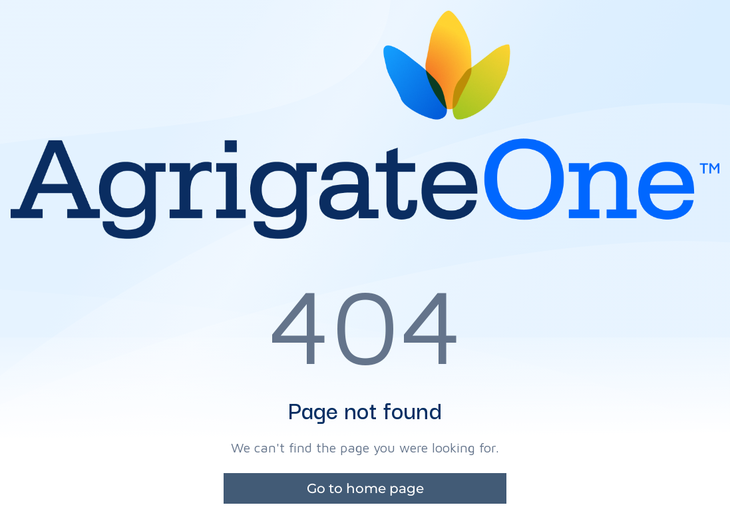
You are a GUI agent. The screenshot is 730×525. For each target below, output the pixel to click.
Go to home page (365, 488)
